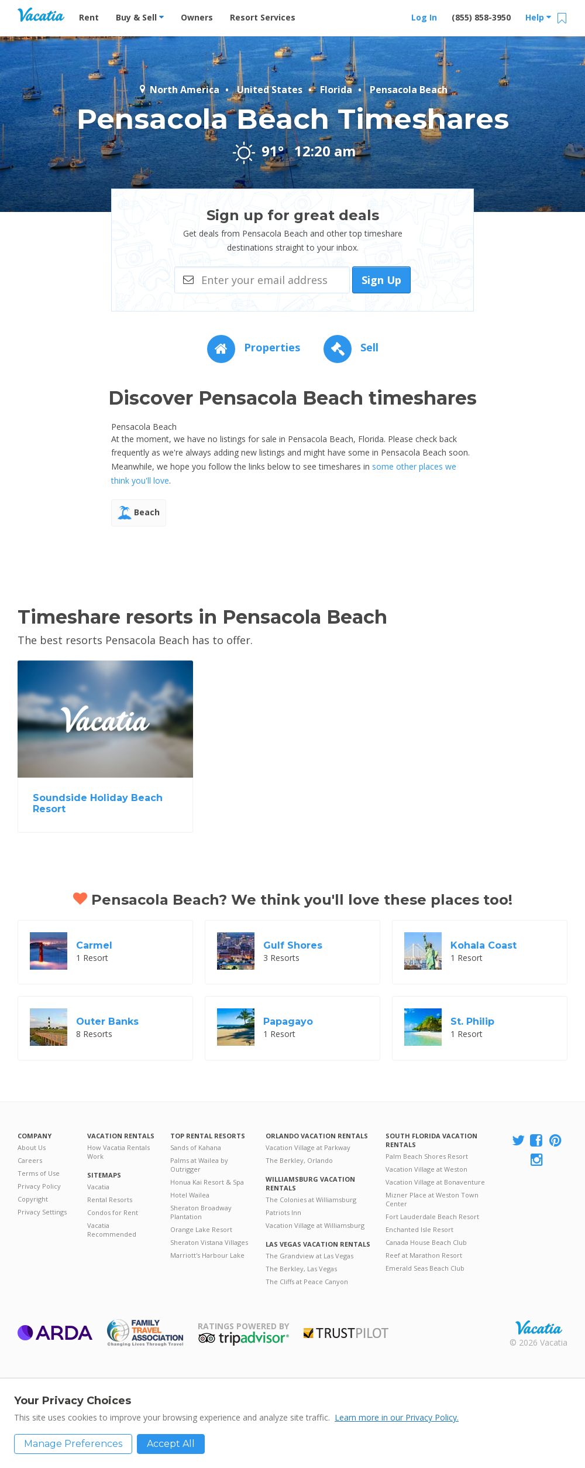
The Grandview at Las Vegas (309, 1255)
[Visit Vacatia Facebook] (537, 1141)
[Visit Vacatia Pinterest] (556, 1141)
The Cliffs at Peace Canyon (307, 1281)
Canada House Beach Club (426, 1242)
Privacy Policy (39, 1186)
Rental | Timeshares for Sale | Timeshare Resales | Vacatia (538, 1327)
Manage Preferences (73, 1443)
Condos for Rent (112, 1212)
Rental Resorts (109, 1199)
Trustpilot (346, 1333)
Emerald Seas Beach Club (425, 1268)
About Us (32, 1147)
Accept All (171, 1443)
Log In (424, 17)
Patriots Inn (283, 1212)
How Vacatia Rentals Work (118, 1152)
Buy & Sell (140, 17)
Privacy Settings (42, 1211)
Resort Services (262, 17)
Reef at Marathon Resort (424, 1255)
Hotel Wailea (189, 1194)
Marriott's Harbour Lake (207, 1255)
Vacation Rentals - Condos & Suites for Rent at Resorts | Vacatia (41, 15)
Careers (30, 1160)
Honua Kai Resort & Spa (207, 1182)
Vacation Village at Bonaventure (435, 1182)
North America (178, 89)
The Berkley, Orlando (299, 1160)
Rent (89, 17)
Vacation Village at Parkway (308, 1147)
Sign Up (381, 280)
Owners (197, 17)
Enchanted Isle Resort (419, 1229)
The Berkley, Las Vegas (301, 1268)
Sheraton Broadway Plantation (201, 1212)
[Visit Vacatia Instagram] (538, 1160)
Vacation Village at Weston (426, 1169)
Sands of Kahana (195, 1147)
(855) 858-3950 (481, 17)
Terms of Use (39, 1173)
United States (269, 89)
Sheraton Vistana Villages (209, 1242)
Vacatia (98, 1186)
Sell (351, 347)
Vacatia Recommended (111, 1229)
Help (538, 17)
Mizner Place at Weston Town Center (432, 1199)
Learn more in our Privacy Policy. (397, 1417)
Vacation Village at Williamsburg (315, 1225)
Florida (336, 89)
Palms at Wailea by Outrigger (199, 1164)
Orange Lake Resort (201, 1229)
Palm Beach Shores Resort (427, 1156)
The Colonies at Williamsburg (311, 1199)
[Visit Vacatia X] (518, 1141)
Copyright (33, 1199)
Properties (253, 347)
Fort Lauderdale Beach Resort (432, 1216)
